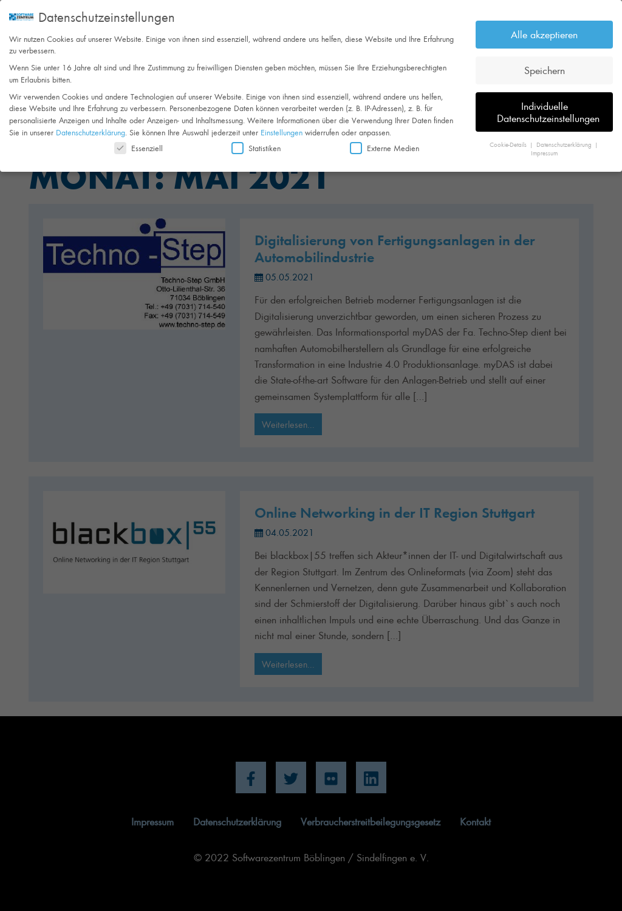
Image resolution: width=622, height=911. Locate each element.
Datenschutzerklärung (90, 128)
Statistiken (256, 143)
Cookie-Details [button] (509, 140)
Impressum (544, 148)
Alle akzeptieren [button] (544, 29)
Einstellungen (281, 128)
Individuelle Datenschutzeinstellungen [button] (548, 107)
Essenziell (138, 143)
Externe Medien (384, 143)
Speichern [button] (544, 65)
